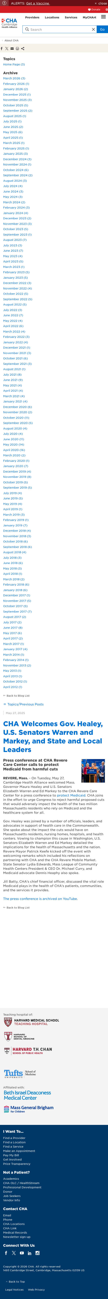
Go (102, 29)
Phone (7, 1219)
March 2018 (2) (13, 579)
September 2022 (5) (17, 299)
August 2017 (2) (14, 616)
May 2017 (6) (12, 633)
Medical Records (15, 1232)
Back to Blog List (18, 695)
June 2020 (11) (13, 439)
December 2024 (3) (17, 159)
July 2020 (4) (13, 433)
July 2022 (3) (12, 310)
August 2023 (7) (15, 239)
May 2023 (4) (12, 256)
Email (7, 1215)
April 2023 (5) (13, 261)
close (102, 3)
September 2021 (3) (17, 363)
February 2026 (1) (16, 83)
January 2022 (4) (15, 342)
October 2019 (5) (15, 482)
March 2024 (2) (14, 202)
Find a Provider (14, 1138)
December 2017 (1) (16, 595)
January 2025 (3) (15, 153)
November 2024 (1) (17, 164)
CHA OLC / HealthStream (21, 1183)
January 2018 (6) (15, 590)
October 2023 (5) (15, 229)
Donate (95, 9)
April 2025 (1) (13, 137)
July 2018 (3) (12, 557)
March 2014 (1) (13, 654)
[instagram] (38, 1253)
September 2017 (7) (17, 611)
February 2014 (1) (16, 660)
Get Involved (12, 1159)
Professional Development (22, 1187)
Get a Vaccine (38, 3)
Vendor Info (11, 1200)
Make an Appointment (19, 1151)
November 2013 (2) (17, 665)
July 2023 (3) (12, 245)
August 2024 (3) (15, 180)
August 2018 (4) (14, 552)
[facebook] (6, 1253)
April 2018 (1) (12, 573)
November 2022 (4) (17, 288)
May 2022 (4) (12, 320)
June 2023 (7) (13, 250)
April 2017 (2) (13, 638)
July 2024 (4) (12, 186)
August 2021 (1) (14, 369)
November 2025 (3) (17, 99)
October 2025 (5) (15, 105)
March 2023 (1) (13, 266)
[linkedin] (30, 1253)
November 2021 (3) (17, 353)
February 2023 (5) (16, 272)
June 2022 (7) (13, 315)
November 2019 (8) (17, 476)
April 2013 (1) (12, 676)
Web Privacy (36, 1289)
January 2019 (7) (15, 525)
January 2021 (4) (15, 401)
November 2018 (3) (17, 536)
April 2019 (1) (12, 509)
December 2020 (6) (17, 407)
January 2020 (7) (15, 466)
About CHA (11, 40)
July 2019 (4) (12, 493)
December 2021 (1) (16, 347)
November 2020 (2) (17, 412)
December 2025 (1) (17, 94)
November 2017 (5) (17, 600)
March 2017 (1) (13, 643)
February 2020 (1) (16, 460)
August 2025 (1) (14, 116)
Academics (11, 1178)
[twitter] (14, 1253)
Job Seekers (12, 1196)
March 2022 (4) (14, 331)
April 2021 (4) (13, 390)
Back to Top (17, 1281)
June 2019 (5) (13, 498)
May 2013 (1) (12, 670)
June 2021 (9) (13, 379)
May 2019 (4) (12, 503)
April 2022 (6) (13, 326)
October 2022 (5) (15, 293)
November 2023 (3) (17, 223)
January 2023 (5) (15, 277)
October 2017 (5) (15, 606)
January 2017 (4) (15, 649)
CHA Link (9, 1228)
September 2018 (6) (17, 547)
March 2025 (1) (13, 143)
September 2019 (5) (17, 487)
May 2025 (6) (12, 132)
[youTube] (22, 1253)
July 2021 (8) (12, 374)
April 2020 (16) (14, 450)
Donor (7, 1191)
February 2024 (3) (16, 207)
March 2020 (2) (14, 455)
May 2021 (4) (12, 385)
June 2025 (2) (13, 126)
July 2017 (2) (12, 622)
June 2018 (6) (13, 563)
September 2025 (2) (17, 110)
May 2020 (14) (13, 444)
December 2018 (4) (17, 530)
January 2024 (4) (15, 213)
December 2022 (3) (17, 283)
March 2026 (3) (14, 78)
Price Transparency (16, 1163)
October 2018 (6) (15, 541)
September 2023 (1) (17, 234)
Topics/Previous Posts (25, 704)
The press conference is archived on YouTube (40, 898)
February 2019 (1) (16, 520)
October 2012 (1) (15, 681)
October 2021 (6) (15, 358)
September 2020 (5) (18, 423)
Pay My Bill (11, 1155)
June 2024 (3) (13, 191)
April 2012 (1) (12, 687)
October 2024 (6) (16, 170)
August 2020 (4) (15, 428)
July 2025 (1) (12, 121)
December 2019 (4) (17, 471)
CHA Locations (14, 1224)
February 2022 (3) (16, 336)
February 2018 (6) (16, 584)
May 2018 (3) (12, 568)
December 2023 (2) (17, 218)
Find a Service (13, 1146)
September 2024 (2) (17, 175)
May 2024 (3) (12, 196)
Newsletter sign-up (16, 1236)
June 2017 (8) (12, 627)
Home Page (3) (14, 64)
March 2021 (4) (14, 396)
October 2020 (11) (16, 417)
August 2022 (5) (15, 304)
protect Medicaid (71, 795)
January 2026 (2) (15, 89)
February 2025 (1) (16, 148)
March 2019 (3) (14, 514)
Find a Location (14, 1142)
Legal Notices (14, 1289)
